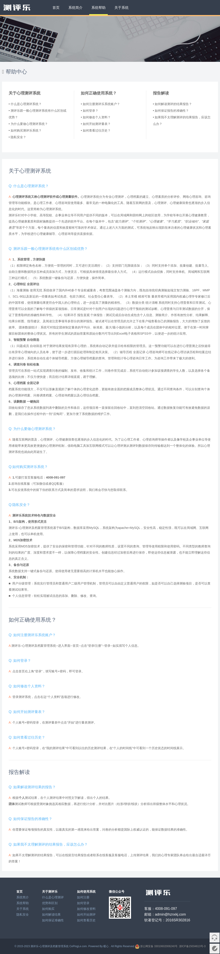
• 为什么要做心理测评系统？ (28, 124)
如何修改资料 (86, 909)
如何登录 (83, 903)
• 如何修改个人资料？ (96, 117)
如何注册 (83, 897)
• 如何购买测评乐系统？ (25, 130)
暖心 (106, 946)
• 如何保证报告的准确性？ (171, 110)
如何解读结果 (51, 914)
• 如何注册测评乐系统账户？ (100, 104)
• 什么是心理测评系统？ (25, 104)
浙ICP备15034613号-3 (192, 946)
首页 (56, 7)
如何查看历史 (86, 920)
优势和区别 (50, 903)
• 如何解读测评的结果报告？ (172, 104)
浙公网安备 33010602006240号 (158, 946)
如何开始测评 (86, 914)
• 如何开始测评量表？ (96, 124)
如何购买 (48, 909)
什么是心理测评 (53, 897)
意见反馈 (215, 949)
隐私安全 (22, 914)
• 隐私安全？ (17, 137)
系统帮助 (98, 7)
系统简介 (75, 7)
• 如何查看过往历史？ (96, 130)
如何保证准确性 (53, 920)
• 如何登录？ (89, 110)
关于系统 (121, 7)
